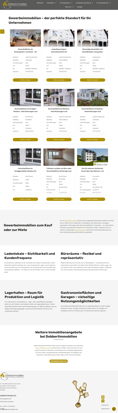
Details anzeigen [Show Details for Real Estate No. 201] (25, 199)
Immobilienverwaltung (84, 2)
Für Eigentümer (66, 2)
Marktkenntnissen (80, 230)
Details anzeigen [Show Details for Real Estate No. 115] (25, 139)
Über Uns (69, 7)
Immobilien (51, 2)
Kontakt (79, 7)
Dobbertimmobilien (71, 220)
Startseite (40, 3)
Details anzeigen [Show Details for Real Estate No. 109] (92, 80)
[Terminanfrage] (2, 31)
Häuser (37, 348)
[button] (4, 409)
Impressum (105, 405)
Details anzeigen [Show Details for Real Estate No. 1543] (59, 199)
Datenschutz (105, 408)
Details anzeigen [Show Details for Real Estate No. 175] (59, 139)
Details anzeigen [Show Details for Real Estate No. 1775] (92, 199)
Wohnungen (46, 348)
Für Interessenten (104, 2)
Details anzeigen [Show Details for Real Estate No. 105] (59, 80)
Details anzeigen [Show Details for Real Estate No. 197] (92, 139)
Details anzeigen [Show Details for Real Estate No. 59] (25, 80)
